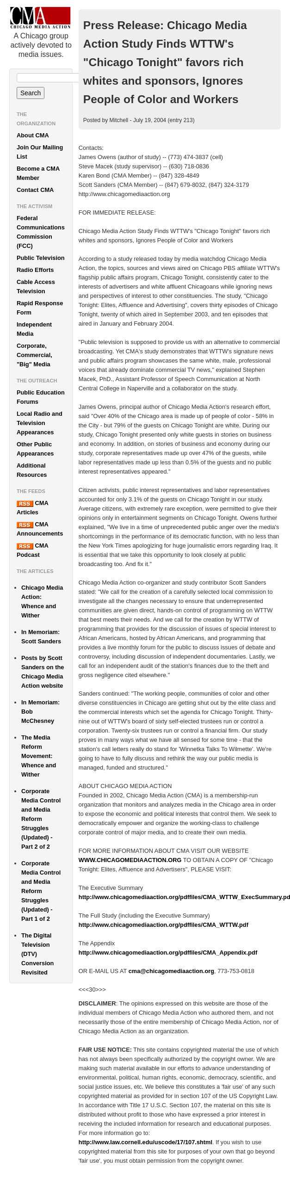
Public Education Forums (41, 397)
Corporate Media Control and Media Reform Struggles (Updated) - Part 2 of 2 (41, 819)
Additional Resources (32, 470)
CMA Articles (32, 508)
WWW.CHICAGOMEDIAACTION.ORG (130, 860)
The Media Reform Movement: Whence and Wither (38, 756)
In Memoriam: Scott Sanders (41, 637)
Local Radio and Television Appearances (39, 423)
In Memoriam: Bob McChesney (40, 711)
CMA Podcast (32, 550)
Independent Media (34, 329)
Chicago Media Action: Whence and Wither (42, 601)
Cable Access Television (36, 286)
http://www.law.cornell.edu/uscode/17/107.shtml (145, 1142)
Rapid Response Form (40, 308)
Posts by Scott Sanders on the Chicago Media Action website (42, 671)
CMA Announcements (40, 529)
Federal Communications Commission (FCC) (41, 232)
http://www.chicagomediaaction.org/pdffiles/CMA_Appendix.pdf (168, 952)
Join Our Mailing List (40, 152)
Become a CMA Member (38, 173)
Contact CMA (35, 189)
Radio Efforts (35, 269)
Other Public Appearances (35, 449)
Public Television (41, 257)
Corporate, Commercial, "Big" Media (34, 355)
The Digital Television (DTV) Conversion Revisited (37, 954)
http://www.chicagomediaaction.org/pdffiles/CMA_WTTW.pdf (163, 924)
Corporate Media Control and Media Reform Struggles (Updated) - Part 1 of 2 (41, 891)
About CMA (33, 135)
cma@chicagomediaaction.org (171, 971)
